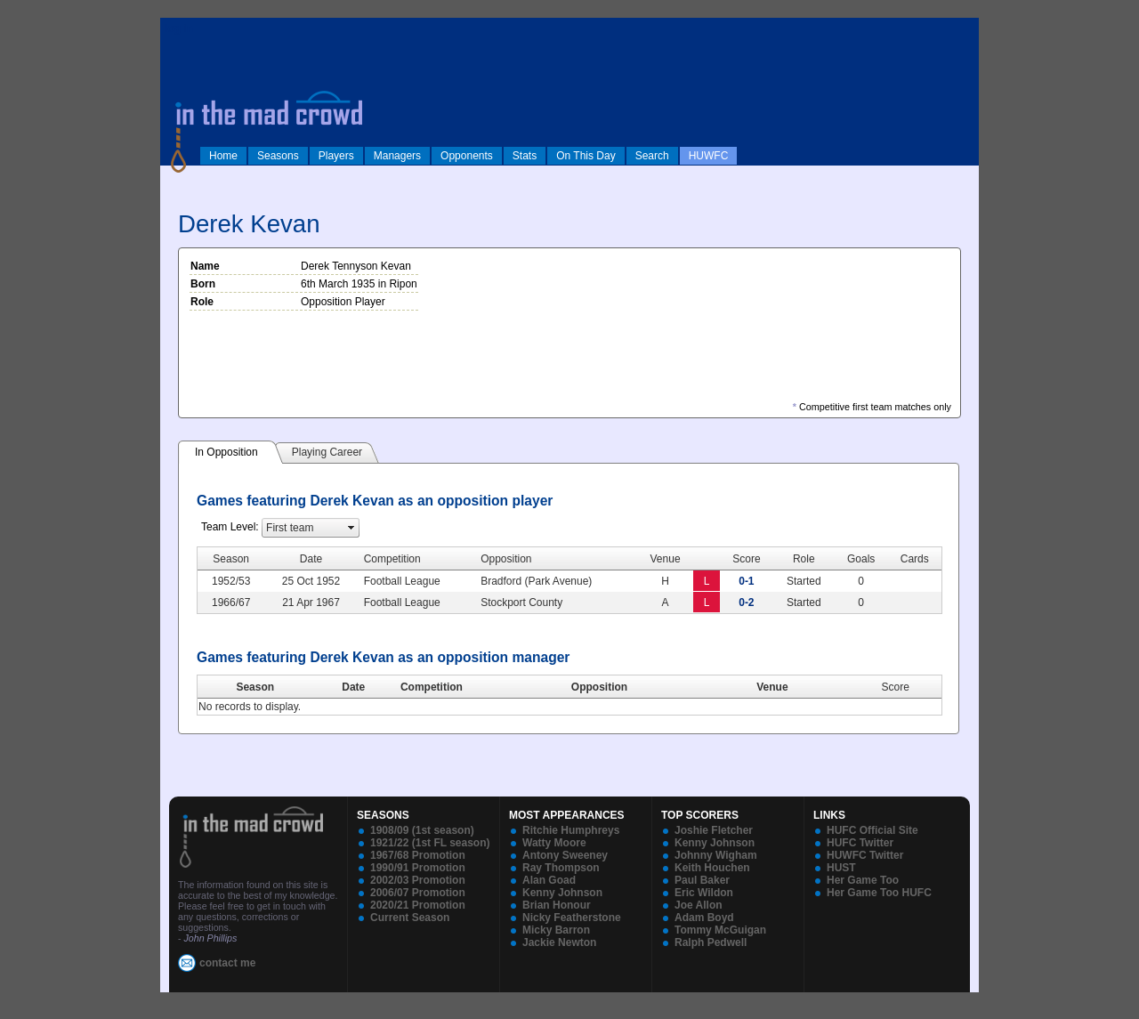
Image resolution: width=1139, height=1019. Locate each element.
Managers (397, 156)
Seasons (278, 156)
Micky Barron (556, 930)
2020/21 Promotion (417, 905)
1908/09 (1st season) (422, 830)
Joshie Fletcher (714, 830)
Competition (431, 687)
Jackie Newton (559, 942)
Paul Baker (702, 880)
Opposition (599, 687)
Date (353, 687)
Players (336, 156)
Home (223, 156)
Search (652, 156)
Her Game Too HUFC (879, 892)
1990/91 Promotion (417, 867)
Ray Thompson (561, 867)
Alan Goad (549, 880)
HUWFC (709, 156)
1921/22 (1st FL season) (430, 843)
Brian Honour (556, 905)
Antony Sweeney (565, 855)
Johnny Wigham (716, 855)
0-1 (746, 581)
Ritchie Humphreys (570, 830)
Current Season (409, 917)
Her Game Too (863, 880)
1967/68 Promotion (417, 855)
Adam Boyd (704, 917)
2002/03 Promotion (417, 880)
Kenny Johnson (562, 892)
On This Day (585, 156)
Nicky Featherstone (571, 917)
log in (179, 28)
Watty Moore (554, 843)
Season (255, 687)
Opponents (466, 156)
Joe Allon (699, 905)
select (351, 528)
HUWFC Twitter (865, 855)
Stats (525, 156)
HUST (841, 867)
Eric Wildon (704, 892)
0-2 (746, 602)
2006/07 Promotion (417, 892)
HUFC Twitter (860, 843)
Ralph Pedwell (711, 942)
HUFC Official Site (872, 830)
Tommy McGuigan (720, 930)
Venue (772, 687)
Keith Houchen (712, 867)
